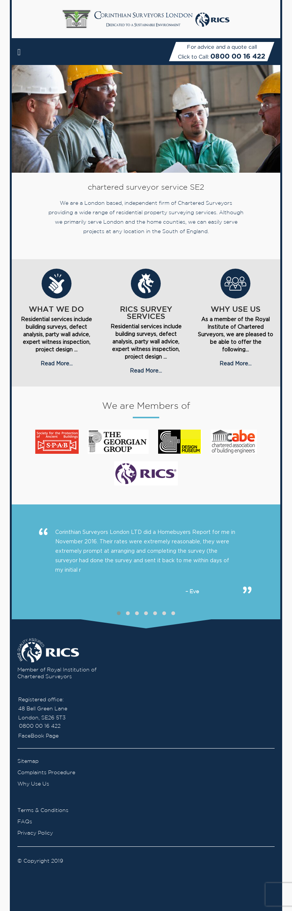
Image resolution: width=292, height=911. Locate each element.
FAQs (24, 822)
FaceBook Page (38, 736)
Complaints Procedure (46, 772)
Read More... (56, 363)
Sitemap (28, 761)
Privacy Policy (35, 833)
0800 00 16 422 (237, 56)
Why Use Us (33, 784)
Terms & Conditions (42, 810)
